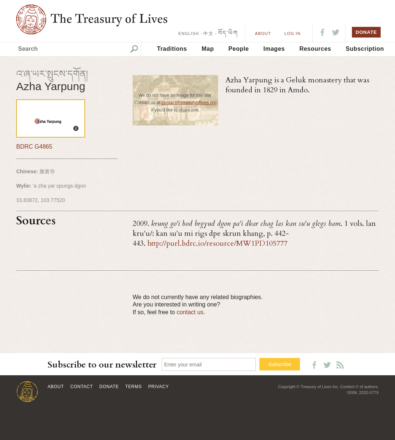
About (263, 33)
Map (208, 49)
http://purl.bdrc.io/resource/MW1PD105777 (217, 243)
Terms (133, 386)
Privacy (158, 386)
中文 (208, 33)
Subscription (365, 49)
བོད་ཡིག (228, 33)
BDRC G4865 (34, 146)
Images (274, 49)
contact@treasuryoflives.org (189, 102)
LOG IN (292, 33)
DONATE (366, 32)
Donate (109, 386)
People (238, 49)
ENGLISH (188, 33)
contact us (189, 312)
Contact (81, 386)
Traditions (172, 49)
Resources (315, 49)
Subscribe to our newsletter (102, 365)
